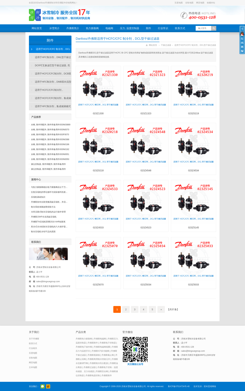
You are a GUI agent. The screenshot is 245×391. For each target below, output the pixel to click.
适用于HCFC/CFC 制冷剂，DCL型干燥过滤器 (195, 45)
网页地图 (200, 3)
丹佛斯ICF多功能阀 (100, 351)
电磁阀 (109, 28)
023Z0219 (193, 113)
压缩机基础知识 (38, 197)
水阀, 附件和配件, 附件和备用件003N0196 (50, 144)
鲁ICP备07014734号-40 (179, 386)
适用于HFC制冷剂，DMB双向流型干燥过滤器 (50, 83)
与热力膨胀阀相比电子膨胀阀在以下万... (49, 187)
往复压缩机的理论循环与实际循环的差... (49, 192)
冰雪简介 (54, 28)
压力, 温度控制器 (129, 28)
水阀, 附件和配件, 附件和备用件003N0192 (50, 149)
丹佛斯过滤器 (90, 367)
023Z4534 (193, 170)
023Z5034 (146, 284)
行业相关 (33, 348)
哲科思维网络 (210, 386)
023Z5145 (193, 227)
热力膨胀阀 (92, 28)
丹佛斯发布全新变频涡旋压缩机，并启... (49, 202)
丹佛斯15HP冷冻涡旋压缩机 (43, 217)
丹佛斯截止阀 (108, 355)
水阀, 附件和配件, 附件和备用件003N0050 (50, 159)
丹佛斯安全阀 (102, 371)
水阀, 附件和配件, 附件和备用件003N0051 (50, 154)
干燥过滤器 (166, 45)
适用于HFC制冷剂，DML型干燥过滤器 (50, 58)
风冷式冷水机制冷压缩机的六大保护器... (49, 226)
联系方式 (180, 28)
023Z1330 (98, 113)
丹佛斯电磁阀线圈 (102, 347)
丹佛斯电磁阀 (100, 339)
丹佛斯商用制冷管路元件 (99, 359)
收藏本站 (211, 3)
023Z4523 (146, 227)
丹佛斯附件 (93, 343)
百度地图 (179, 3)
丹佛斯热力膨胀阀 (84, 339)
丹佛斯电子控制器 (108, 343)
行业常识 (163, 28)
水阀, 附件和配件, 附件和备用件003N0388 (50, 139)
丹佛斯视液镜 (94, 355)
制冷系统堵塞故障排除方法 (43, 207)
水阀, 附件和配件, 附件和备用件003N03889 (50, 124)
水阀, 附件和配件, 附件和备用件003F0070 (50, 134)
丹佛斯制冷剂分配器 (99, 363)
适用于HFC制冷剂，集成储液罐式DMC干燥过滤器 (50, 107)
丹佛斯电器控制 (93, 375)
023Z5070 (98, 284)
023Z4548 (146, 170)
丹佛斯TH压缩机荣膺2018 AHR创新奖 (48, 222)
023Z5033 (193, 284)
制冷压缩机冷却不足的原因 (43, 231)
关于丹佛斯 (34, 339)
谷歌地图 (189, 3)
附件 (148, 28)
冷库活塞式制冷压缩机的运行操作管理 (48, 212)
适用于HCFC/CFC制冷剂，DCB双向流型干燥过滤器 (50, 75)
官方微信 (42, 386)
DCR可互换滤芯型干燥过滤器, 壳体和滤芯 (49, 66)
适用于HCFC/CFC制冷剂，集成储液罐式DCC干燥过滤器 (50, 99)
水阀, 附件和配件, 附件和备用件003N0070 (50, 129)
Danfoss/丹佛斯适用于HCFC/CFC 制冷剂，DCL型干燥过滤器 (117, 38)
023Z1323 (146, 113)
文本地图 (33, 367)
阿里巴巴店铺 (48, 386)
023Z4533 (98, 227)
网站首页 (37, 28)
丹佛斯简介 (72, 28)
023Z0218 (98, 170)
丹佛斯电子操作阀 (84, 347)
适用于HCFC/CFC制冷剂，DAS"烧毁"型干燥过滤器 (46, 91)
